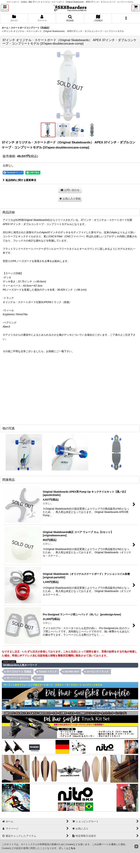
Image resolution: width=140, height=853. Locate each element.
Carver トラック (48, 671)
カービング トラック (98, 671)
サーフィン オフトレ (18, 678)
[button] (5, 8)
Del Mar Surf (72, 671)
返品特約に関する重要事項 (19, 180)
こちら (71, 848)
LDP (39, 678)
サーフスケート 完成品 (19, 671)
